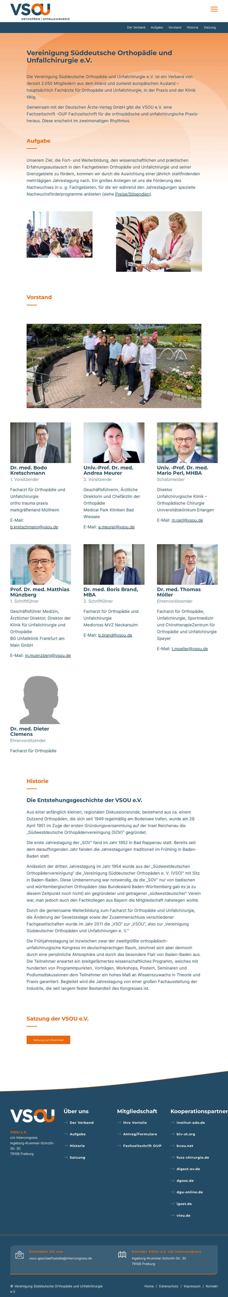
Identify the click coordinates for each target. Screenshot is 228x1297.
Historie (77, 1146)
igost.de (184, 1204)
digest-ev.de (188, 1169)
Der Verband (82, 1123)
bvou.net (185, 1146)
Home (149, 1286)
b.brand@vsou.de (115, 635)
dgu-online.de (190, 1192)
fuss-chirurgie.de (193, 1157)
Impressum (192, 1286)
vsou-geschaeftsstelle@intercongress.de (60, 1258)
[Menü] (213, 9)
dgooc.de (185, 1181)
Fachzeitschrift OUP (142, 1146)
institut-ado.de (191, 1123)
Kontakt (212, 1286)
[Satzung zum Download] (48, 1040)
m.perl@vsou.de (187, 520)
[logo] (41, 11)
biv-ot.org (186, 1134)
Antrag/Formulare (140, 1134)
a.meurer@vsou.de (116, 526)
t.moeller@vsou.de (190, 648)
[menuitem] (213, 9)
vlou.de (184, 1215)
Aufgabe (78, 1134)
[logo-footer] (32, 1116)
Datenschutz (168, 1286)
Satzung (77, 1157)
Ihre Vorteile (135, 1123)
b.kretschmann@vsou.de (34, 526)
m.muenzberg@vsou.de (48, 655)
